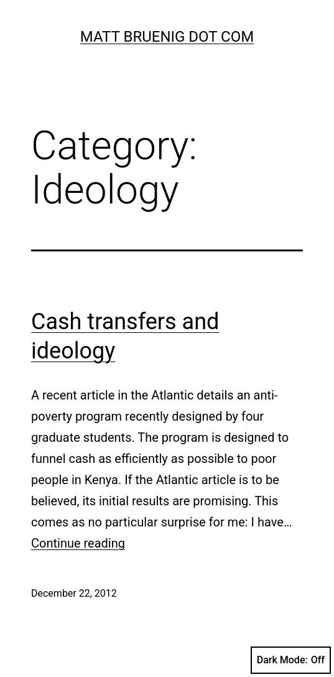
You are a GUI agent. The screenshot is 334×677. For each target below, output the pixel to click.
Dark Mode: (291, 660)
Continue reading (78, 543)
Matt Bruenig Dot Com (167, 36)
